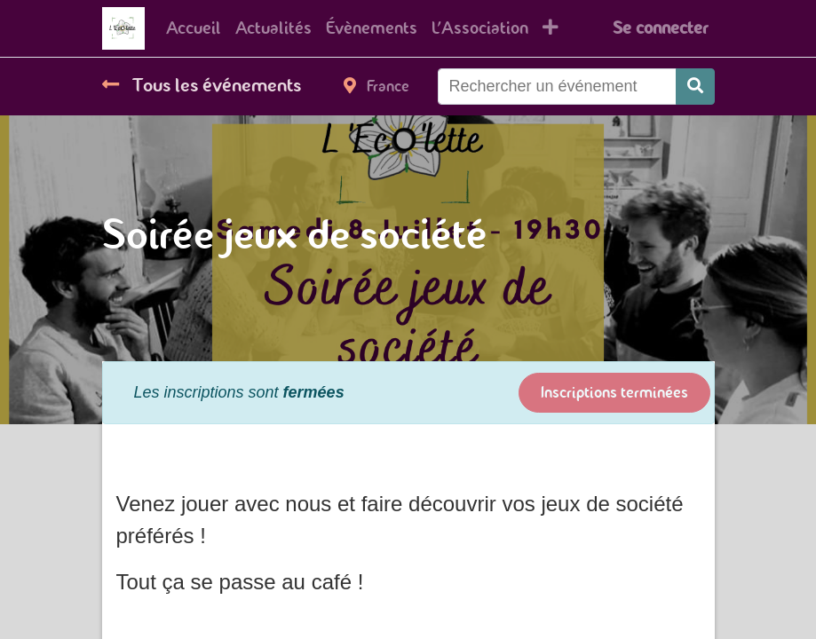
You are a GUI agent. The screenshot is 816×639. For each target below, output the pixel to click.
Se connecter (660, 28)
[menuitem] (193, 28)
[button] (550, 28)
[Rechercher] (695, 86)
